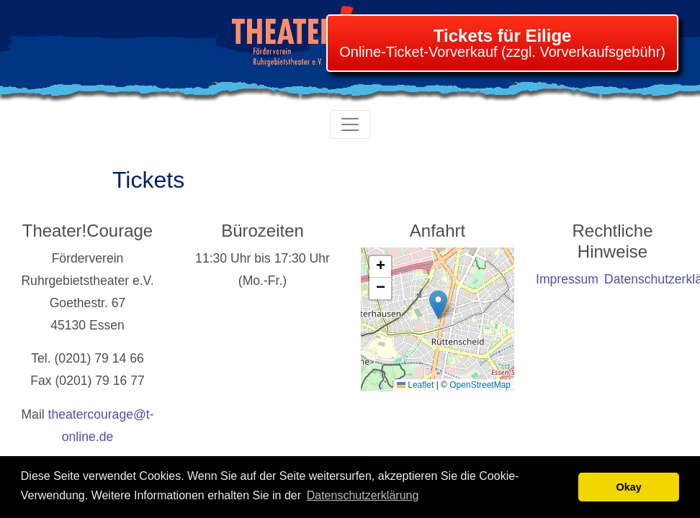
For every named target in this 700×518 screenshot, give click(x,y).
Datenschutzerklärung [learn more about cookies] (363, 495)
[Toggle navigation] (350, 124)
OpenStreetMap (480, 385)
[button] (438, 304)
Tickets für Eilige (503, 35)
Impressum (567, 279)
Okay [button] (629, 487)
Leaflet (415, 385)
